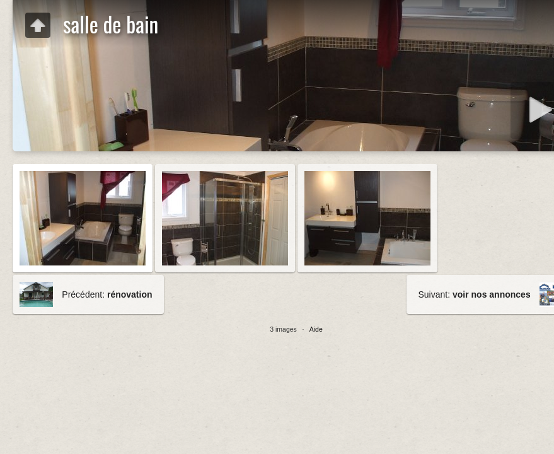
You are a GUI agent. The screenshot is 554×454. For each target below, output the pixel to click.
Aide (316, 329)
